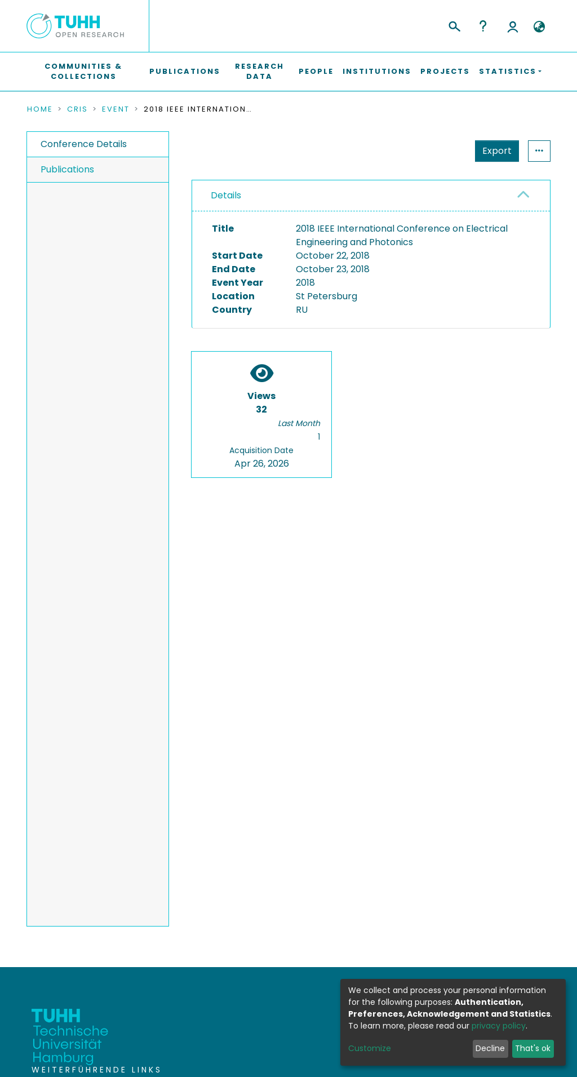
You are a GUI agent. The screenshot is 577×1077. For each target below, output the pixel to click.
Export (497, 150)
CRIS (77, 109)
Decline (490, 1048)
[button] (539, 27)
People (316, 71)
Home (40, 109)
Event (116, 109)
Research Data (259, 71)
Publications (184, 71)
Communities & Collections (83, 71)
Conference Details (84, 144)
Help (483, 26)
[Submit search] (454, 25)
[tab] (371, 195)
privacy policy (499, 1025)
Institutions (377, 71)
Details (226, 195)
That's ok (533, 1048)
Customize (369, 1048)
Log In (513, 26)
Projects (445, 71)
